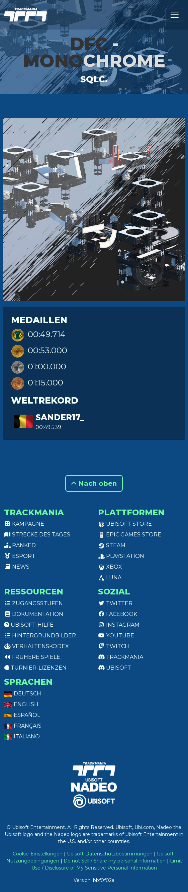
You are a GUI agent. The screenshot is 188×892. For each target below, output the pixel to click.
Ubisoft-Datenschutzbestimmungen (110, 854)
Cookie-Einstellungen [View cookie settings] (38, 854)
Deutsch (22, 693)
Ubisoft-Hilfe (29, 625)
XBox (110, 567)
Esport (19, 556)
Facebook (117, 614)
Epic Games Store (129, 534)
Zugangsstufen (33, 603)
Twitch (113, 646)
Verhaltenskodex (36, 646)
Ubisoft (114, 668)
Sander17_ (59, 417)
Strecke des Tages (37, 534)
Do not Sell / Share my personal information (115, 861)
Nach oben (94, 483)
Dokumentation (33, 614)
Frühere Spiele (32, 657)
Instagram (118, 625)
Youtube (116, 635)
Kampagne (24, 524)
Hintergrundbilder (40, 635)
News (16, 567)
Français (22, 726)
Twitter (115, 603)
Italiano (22, 736)
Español (22, 715)
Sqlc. (94, 79)
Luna (109, 577)
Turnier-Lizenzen (35, 668)
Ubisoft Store (125, 524)
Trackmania (120, 657)
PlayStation (121, 556)
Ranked (20, 545)
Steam (111, 545)
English (21, 704)
